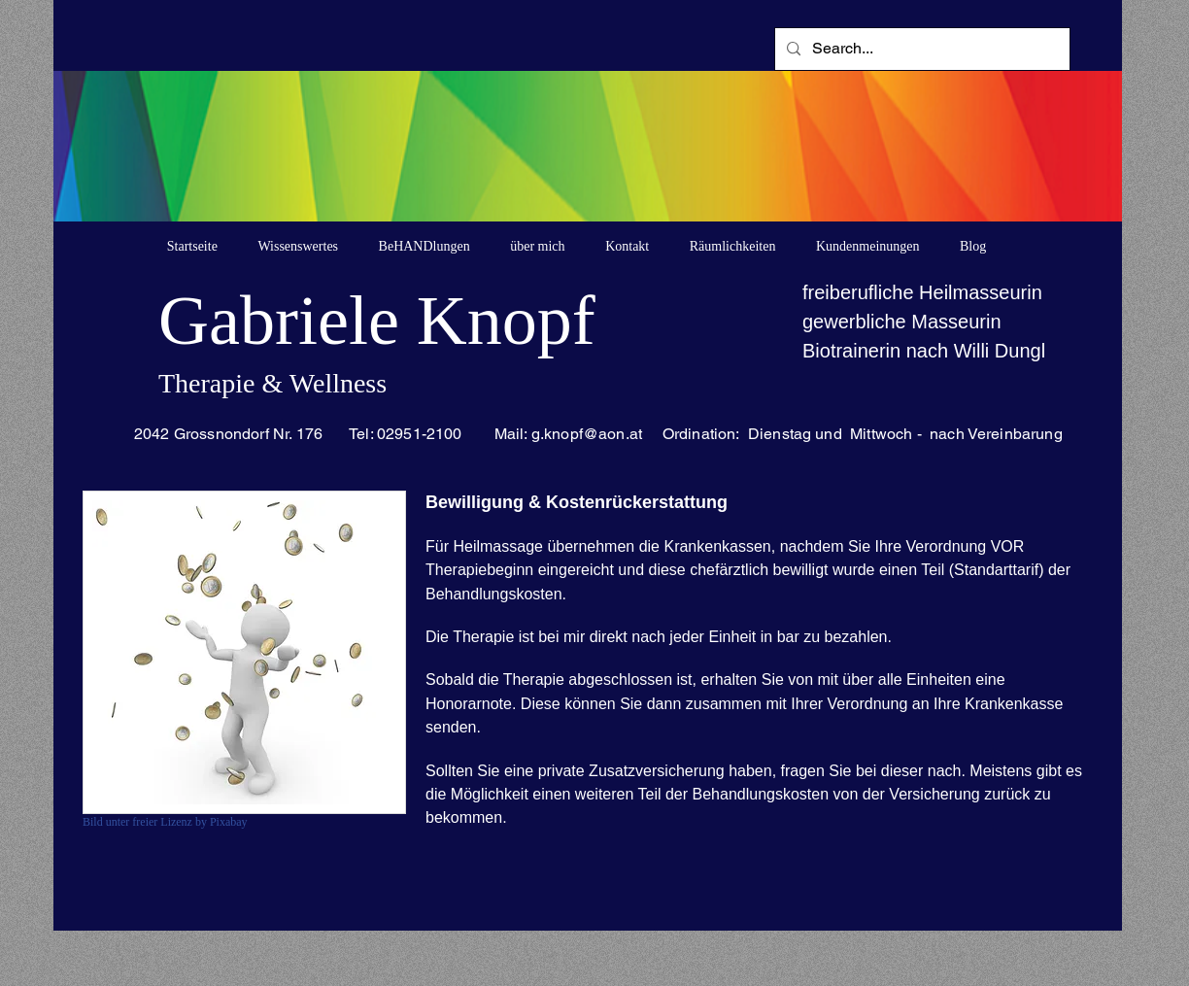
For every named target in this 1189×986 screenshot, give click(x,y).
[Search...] (920, 49)
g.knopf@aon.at (586, 434)
